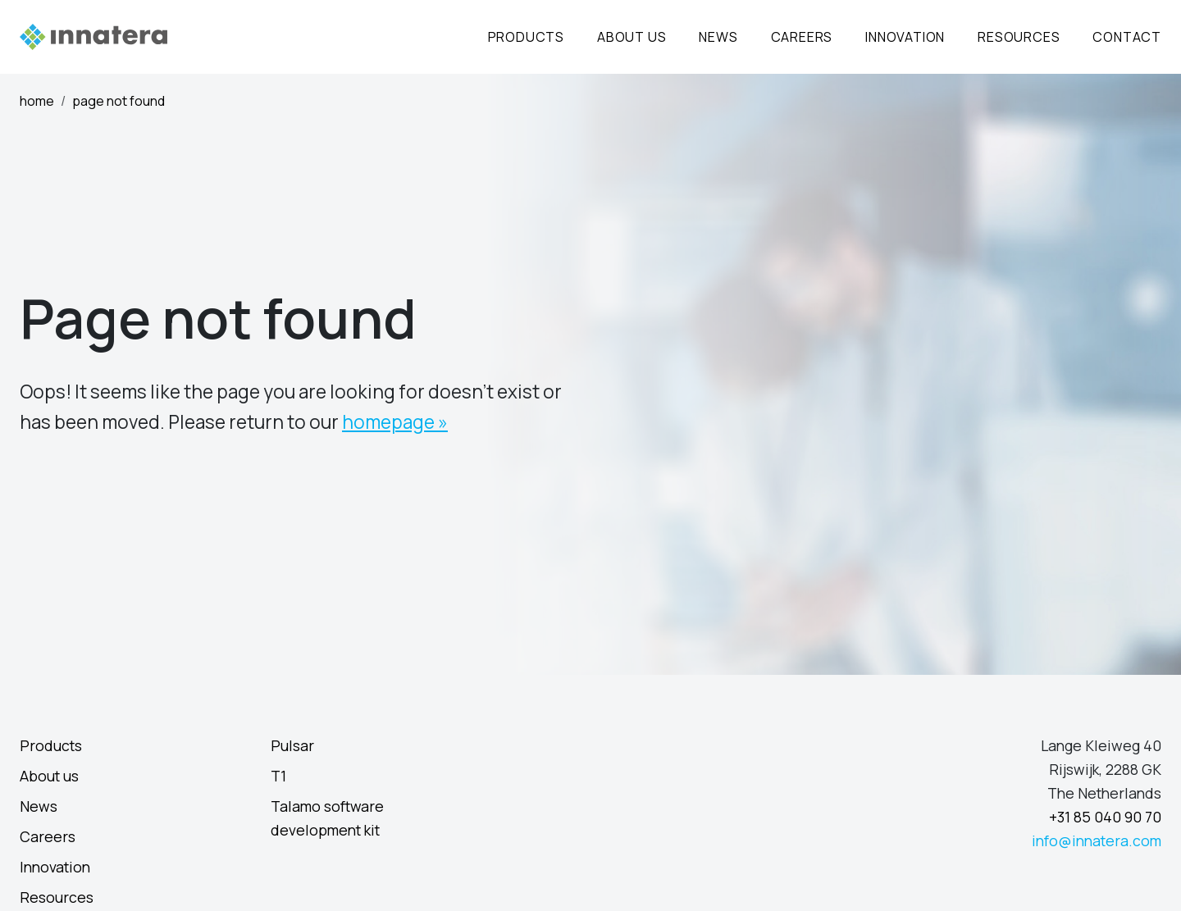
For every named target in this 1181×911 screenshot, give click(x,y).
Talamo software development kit (327, 818)
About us (49, 776)
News (718, 37)
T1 (278, 776)
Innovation (905, 37)
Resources (1019, 37)
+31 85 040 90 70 (1105, 817)
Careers (802, 37)
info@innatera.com (1096, 840)
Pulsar (292, 745)
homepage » (395, 422)
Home (37, 101)
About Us (631, 37)
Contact (1126, 37)
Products (526, 37)
